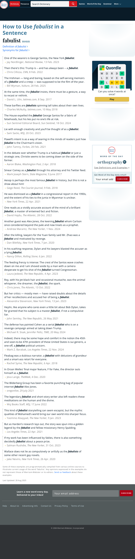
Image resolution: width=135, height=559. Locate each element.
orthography (110, 161)
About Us (15, 505)
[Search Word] (73, 3)
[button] (117, 4)
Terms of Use (77, 505)
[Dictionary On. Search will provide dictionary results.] (19, 4)
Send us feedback (62, 472)
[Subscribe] (126, 493)
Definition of (15, 46)
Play (112, 99)
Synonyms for (16, 50)
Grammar (107, 4)
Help (5, 505)
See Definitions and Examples (111, 167)
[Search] (54, 3)
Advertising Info (30, 505)
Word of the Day (94, 4)
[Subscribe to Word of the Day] (104, 179)
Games (82, 4)
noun (26, 41)
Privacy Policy (62, 505)
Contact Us (47, 505)
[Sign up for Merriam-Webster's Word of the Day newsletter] (85, 493)
